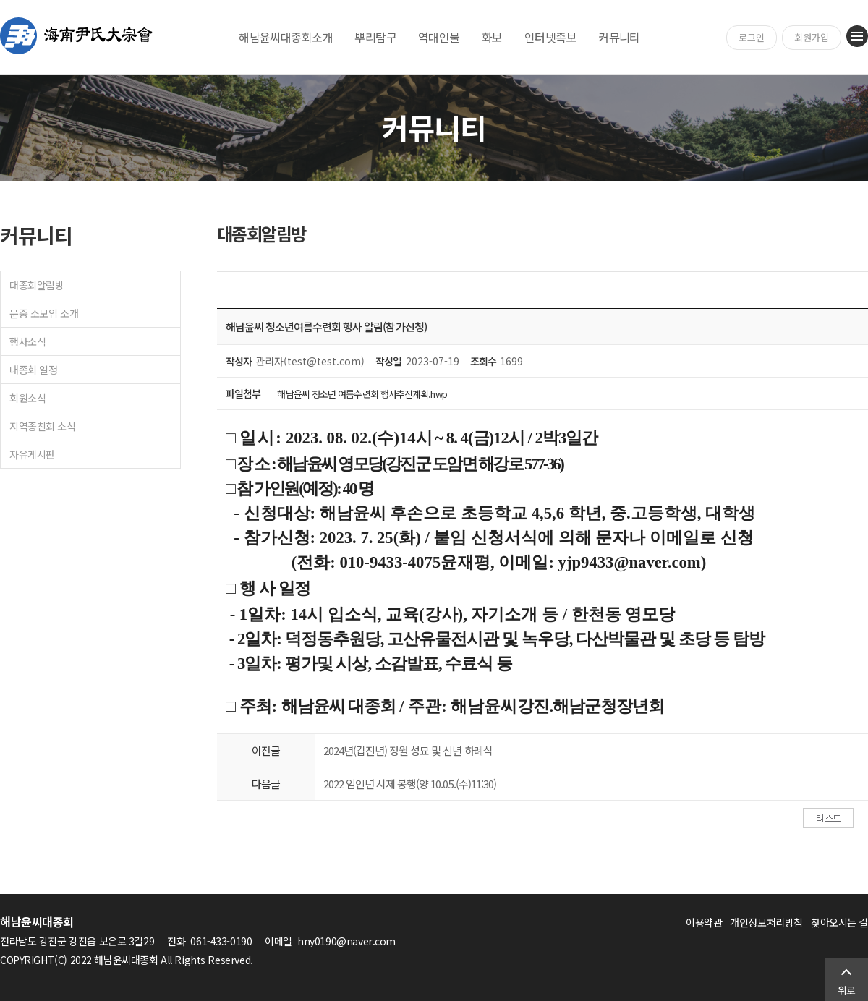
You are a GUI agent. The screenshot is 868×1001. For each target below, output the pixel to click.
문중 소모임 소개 (43, 313)
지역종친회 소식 (42, 426)
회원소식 (27, 398)
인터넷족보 (550, 37)
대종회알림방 (36, 285)
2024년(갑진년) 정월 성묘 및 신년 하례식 (408, 750)
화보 (492, 37)
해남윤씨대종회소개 (286, 37)
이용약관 (704, 922)
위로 (846, 990)
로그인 (752, 37)
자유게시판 (32, 454)
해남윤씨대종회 (76, 35)
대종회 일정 (33, 369)
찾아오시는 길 (839, 922)
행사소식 (27, 341)
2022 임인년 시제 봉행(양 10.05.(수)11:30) (409, 783)
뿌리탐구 (375, 37)
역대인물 (439, 37)
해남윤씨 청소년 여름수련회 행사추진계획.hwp (361, 394)
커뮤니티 (619, 37)
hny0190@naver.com (346, 941)
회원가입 (811, 37)
